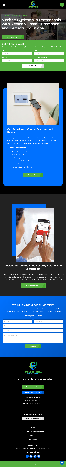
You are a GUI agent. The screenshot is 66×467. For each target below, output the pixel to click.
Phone (4, 57)
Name (4, 50)
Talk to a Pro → (33, 175)
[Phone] (17, 60)
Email (36, 50)
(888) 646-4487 (36, 316)
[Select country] (4, 60)
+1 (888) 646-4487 (34, 397)
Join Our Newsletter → (33, 418)
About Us (33, 435)
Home (33, 427)
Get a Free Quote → (13, 37)
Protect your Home (33, 387)
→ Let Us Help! (33, 66)
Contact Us (33, 439)
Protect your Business (33, 392)
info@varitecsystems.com (34, 403)
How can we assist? (41, 57)
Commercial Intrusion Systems (33, 431)
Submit (33, 346)
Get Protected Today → (33, 285)
